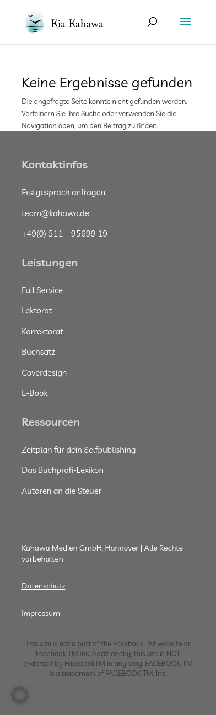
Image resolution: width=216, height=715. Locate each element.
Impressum (40, 613)
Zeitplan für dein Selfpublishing (78, 449)
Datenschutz (43, 586)
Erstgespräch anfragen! (64, 192)
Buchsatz (38, 351)
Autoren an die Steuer (61, 491)
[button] (20, 695)
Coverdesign (44, 372)
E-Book (34, 393)
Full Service (42, 290)
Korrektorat (42, 331)
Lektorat (36, 310)
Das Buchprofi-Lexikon (62, 470)
